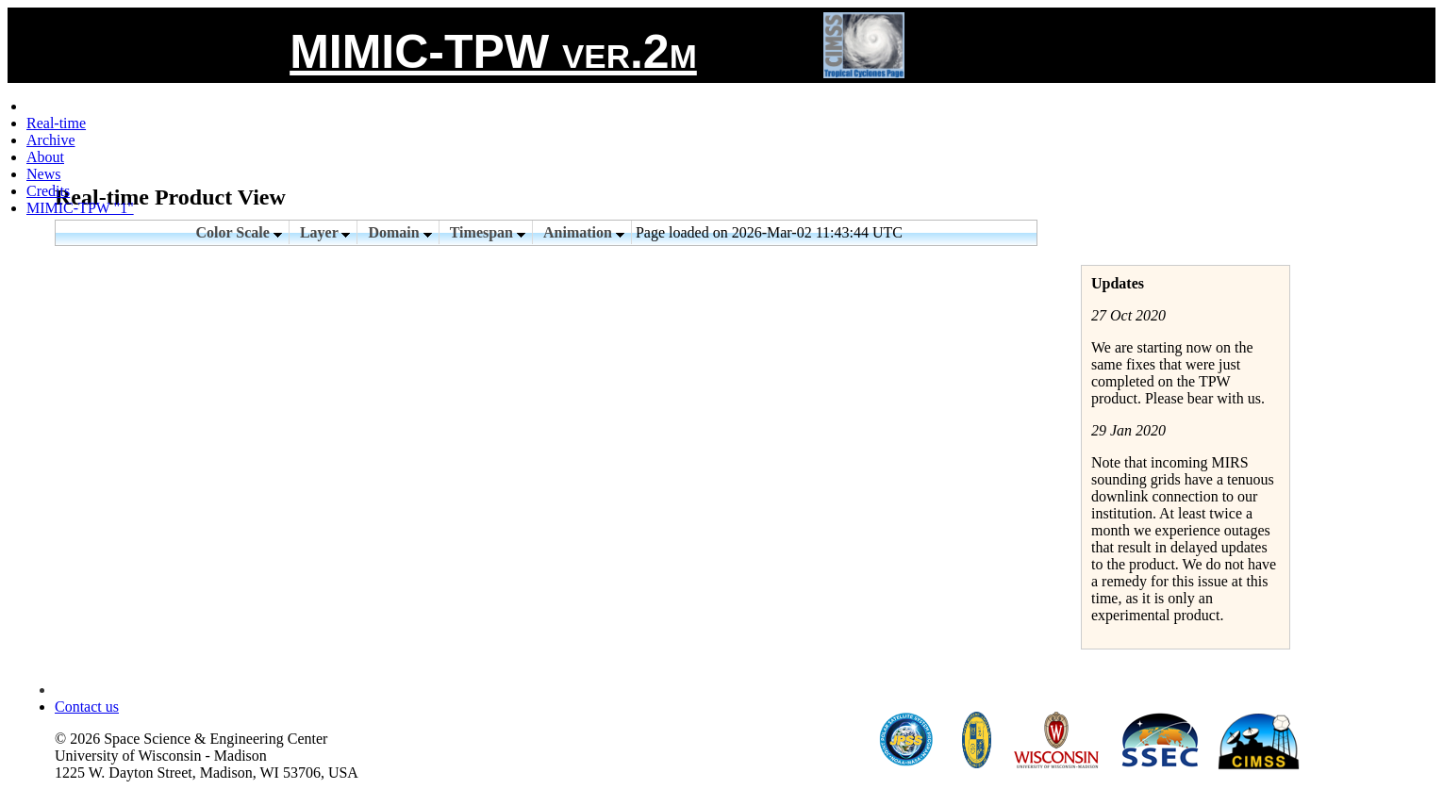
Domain (399, 232)
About (45, 157)
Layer (325, 232)
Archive (50, 140)
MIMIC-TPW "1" (80, 208)
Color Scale (239, 232)
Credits (48, 191)
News (43, 174)
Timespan (487, 232)
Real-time (56, 123)
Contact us (87, 707)
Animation (583, 232)
